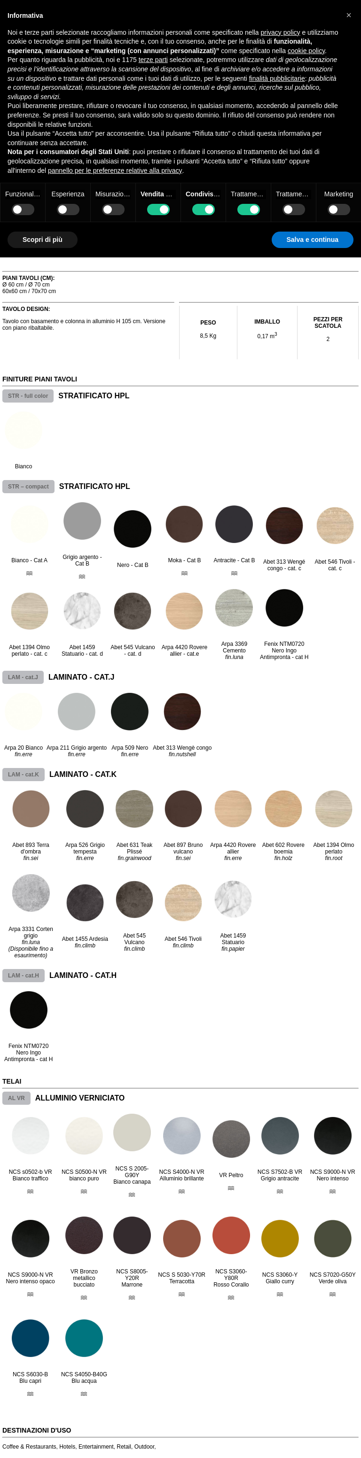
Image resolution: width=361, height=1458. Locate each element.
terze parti (153, 59)
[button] (348, 15)
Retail (124, 1446)
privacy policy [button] (280, 32)
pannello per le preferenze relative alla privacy (115, 170)
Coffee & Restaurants (29, 1446)
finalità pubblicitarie (277, 78)
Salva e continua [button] (312, 239)
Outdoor (144, 1446)
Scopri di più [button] (43, 239)
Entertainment (96, 1446)
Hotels (67, 1446)
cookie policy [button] (306, 50)
